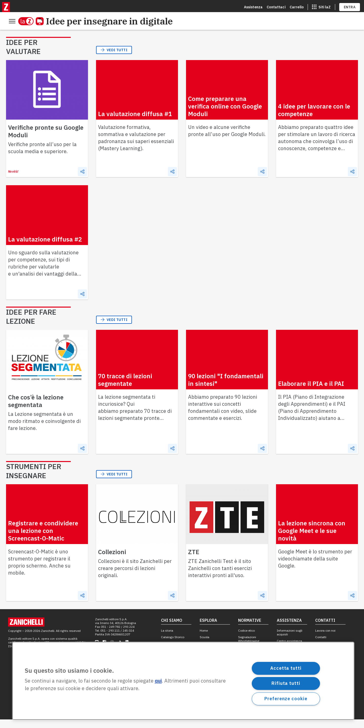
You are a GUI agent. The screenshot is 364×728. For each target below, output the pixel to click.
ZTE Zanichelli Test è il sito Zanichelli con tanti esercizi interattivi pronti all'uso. (220, 576)
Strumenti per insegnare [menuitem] (123, 33)
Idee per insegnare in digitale (99, 21)
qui (158, 681)
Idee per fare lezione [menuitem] (70, 33)
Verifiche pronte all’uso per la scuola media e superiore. (42, 156)
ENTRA (350, 6)
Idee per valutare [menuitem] (24, 33)
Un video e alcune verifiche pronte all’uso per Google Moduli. (227, 139)
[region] (183, 681)
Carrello (297, 6)
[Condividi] (82, 180)
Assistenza (253, 6)
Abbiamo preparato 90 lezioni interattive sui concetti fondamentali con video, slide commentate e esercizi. (222, 416)
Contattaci (276, 6)
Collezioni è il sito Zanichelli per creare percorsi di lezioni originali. (135, 576)
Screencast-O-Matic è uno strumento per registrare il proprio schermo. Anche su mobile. (39, 571)
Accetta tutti (286, 668)
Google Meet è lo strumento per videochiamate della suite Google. (315, 567)
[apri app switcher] (321, 6)
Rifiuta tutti (285, 683)
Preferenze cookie (285, 699)
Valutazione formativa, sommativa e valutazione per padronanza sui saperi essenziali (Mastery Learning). (136, 146)
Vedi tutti (114, 58)
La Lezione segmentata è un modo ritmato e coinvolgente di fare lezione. (44, 429)
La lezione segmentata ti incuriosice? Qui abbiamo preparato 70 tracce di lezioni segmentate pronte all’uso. (135, 419)
